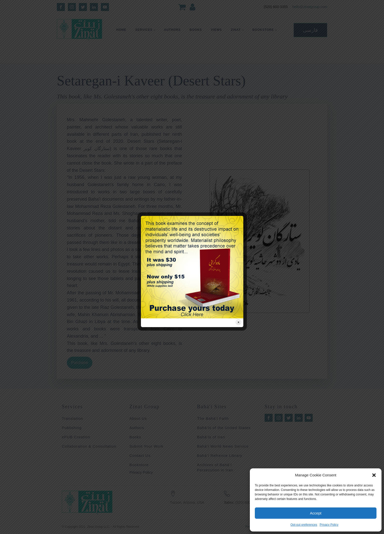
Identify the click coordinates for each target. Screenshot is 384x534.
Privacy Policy (329, 524)
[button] (373, 475)
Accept (315, 513)
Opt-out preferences (303, 524)
